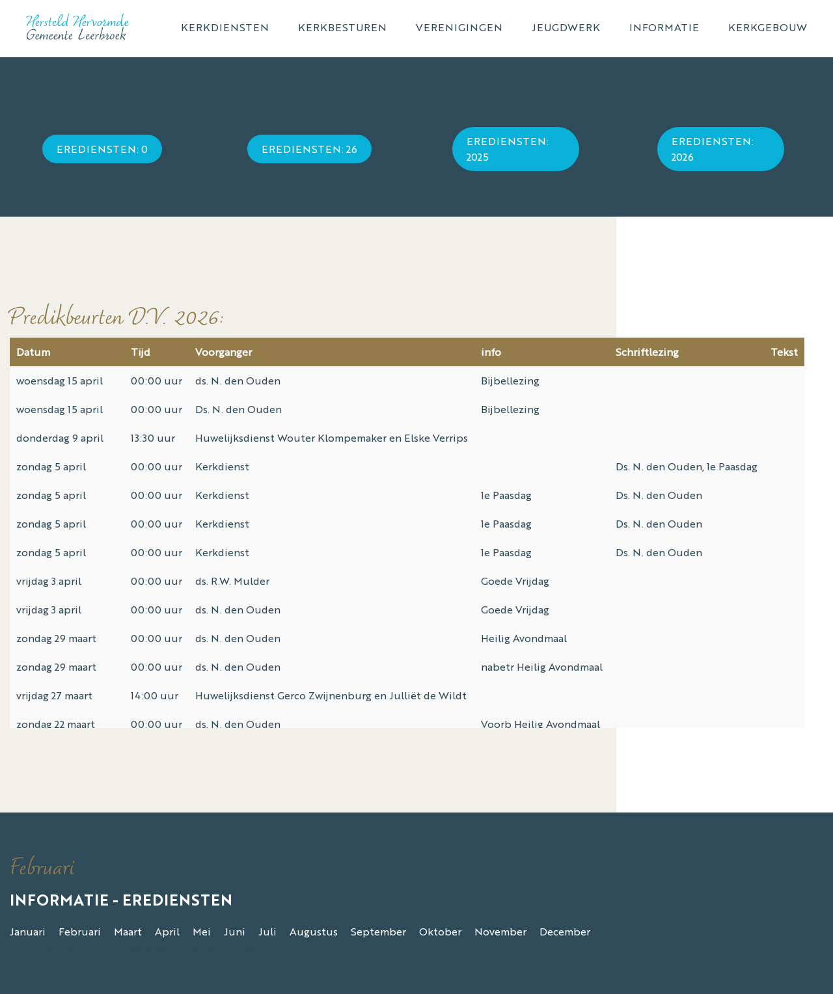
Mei (202, 931)
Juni (234, 931)
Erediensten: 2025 (508, 148)
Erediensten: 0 (102, 148)
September (378, 931)
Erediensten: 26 (309, 148)
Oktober (440, 931)
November (500, 931)
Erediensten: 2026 (713, 148)
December (564, 931)
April (167, 931)
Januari (28, 931)
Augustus (314, 931)
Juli (267, 931)
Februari (80, 931)
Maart (128, 931)
